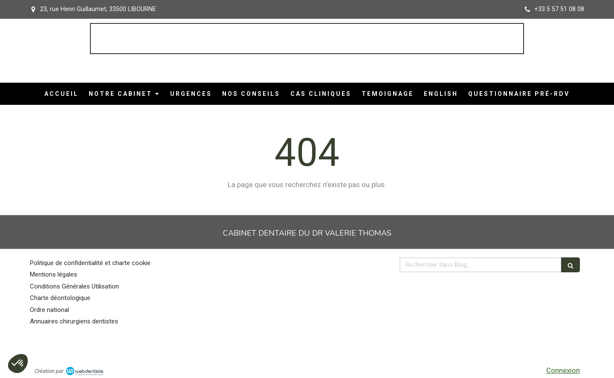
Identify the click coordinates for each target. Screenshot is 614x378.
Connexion (563, 370)
